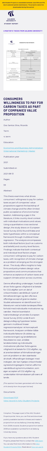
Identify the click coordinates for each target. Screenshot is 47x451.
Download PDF (11, 397)
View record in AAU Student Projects (21, 401)
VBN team (39, 441)
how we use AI (37, 447)
